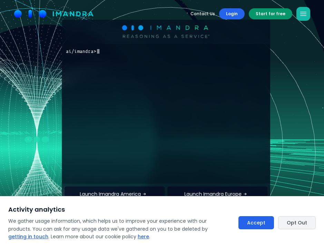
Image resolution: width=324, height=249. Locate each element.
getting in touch (28, 236)
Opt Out (297, 222)
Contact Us (202, 14)
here (143, 236)
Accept (256, 222)
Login (232, 14)
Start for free (270, 14)
